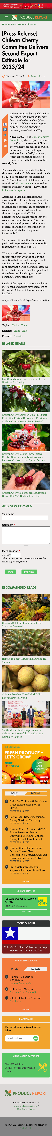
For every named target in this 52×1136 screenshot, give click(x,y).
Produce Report (38, 76)
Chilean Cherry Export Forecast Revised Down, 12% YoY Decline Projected (24, 494)
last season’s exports (13, 190)
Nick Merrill (25, 1128)
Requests (35, 969)
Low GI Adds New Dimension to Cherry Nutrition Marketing (23, 380)
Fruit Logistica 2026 (16, 905)
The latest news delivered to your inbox (23, 1028)
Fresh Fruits (17, 24)
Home (5, 24)
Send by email (5, 146)
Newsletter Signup (26, 1109)
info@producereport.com (25, 1105)
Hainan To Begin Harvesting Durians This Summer (25, 660)
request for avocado (20, 983)
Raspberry (15, 1001)
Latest (14, 793)
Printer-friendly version (5, 140)
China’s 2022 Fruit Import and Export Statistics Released (22, 624)
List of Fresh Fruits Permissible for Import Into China (20, 1068)
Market (16, 325)
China (17, 330)
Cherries (31, 24)
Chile (24, 330)
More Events (26, 912)
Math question (11, 551)
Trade (24, 325)
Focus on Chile (26, 923)
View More (26, 1009)
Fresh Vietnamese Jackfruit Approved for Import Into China (27, 868)
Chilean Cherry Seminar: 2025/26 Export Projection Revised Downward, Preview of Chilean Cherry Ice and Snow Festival (25, 418)
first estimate (23, 183)
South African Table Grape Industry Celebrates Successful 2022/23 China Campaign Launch (22, 733)
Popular (35, 793)
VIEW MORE (26, 881)
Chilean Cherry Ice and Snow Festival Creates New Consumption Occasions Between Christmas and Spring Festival (23, 457)
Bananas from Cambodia (23, 992)
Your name (8, 514)
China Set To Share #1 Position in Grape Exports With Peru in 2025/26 (28, 805)
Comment (8, 524)
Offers (14, 969)
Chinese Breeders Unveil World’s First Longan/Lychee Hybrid (23, 696)
